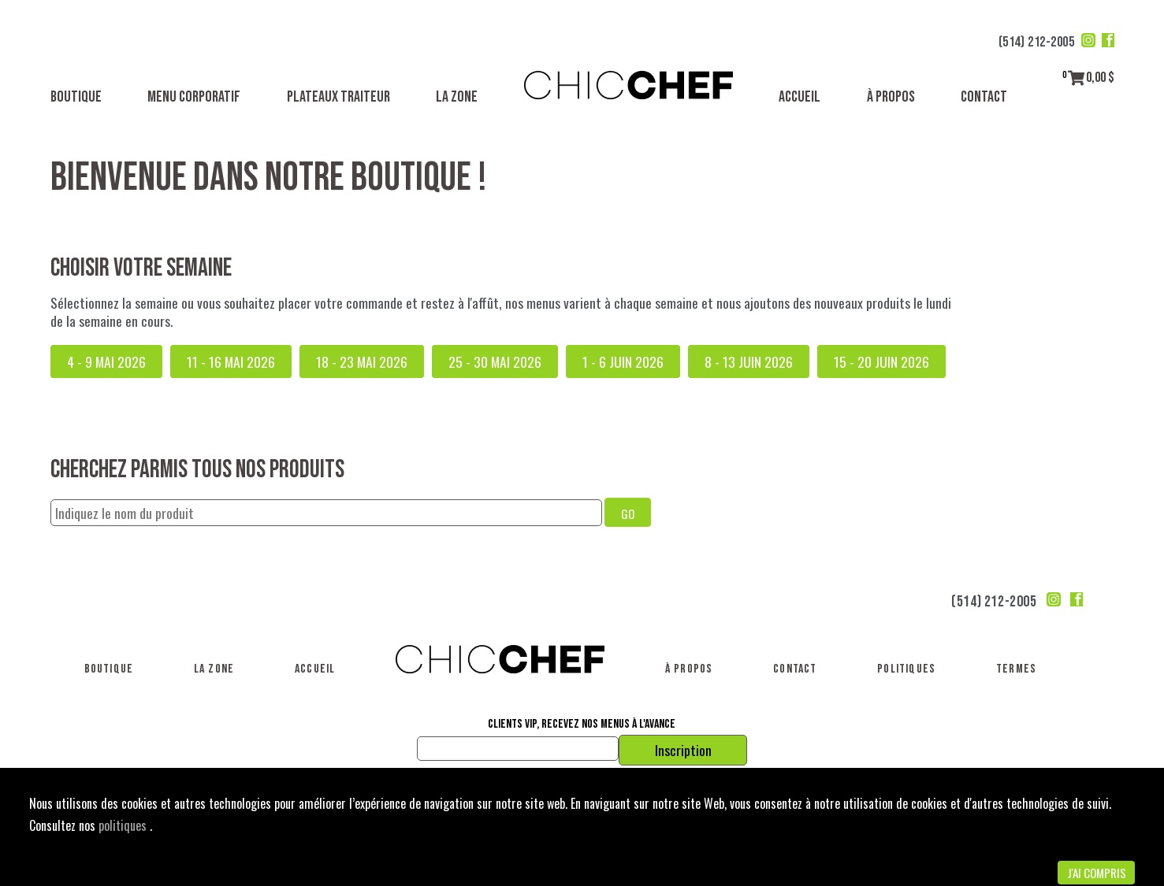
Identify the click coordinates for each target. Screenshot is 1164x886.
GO (627, 513)
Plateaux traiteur (338, 96)
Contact (984, 96)
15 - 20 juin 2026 (881, 361)
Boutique (76, 96)
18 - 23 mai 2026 (361, 361)
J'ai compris (1096, 872)
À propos (891, 96)
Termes (1016, 669)
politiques (124, 825)
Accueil (799, 96)
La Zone (457, 96)
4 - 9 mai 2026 (106, 361)
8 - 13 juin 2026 (749, 361)
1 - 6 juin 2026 (623, 361)
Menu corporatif (193, 96)
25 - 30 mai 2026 (494, 361)
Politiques (906, 669)
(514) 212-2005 (1037, 42)
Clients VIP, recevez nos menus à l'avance (581, 724)
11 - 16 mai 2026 (231, 361)
